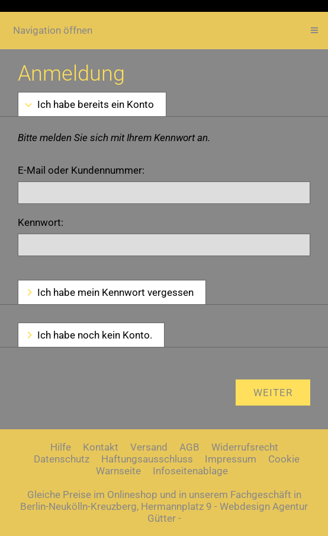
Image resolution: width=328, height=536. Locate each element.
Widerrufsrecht (244, 447)
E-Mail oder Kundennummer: (81, 170)
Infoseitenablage (190, 471)
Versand (149, 447)
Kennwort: (40, 222)
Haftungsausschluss (147, 459)
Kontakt (100, 447)
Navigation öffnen (52, 30)
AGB (189, 447)
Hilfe (60, 447)
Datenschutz (61, 459)
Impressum (230, 459)
